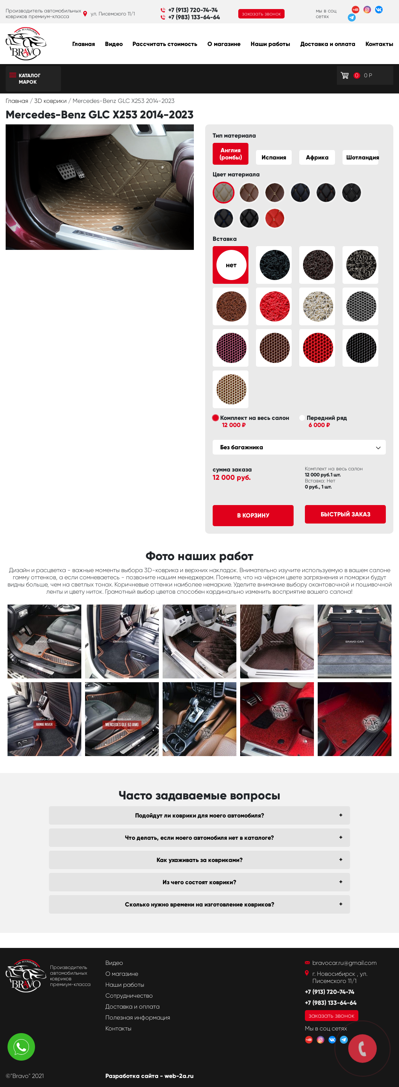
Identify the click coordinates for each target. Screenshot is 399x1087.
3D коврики (51, 100)
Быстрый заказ (345, 514)
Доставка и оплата (327, 43)
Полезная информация (137, 1017)
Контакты (379, 43)
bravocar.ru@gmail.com (344, 962)
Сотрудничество (129, 995)
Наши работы (270, 43)
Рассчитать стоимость (164, 43)
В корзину (253, 515)
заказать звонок (261, 14)
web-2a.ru (178, 1075)
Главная (83, 43)
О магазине (224, 43)
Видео (114, 43)
